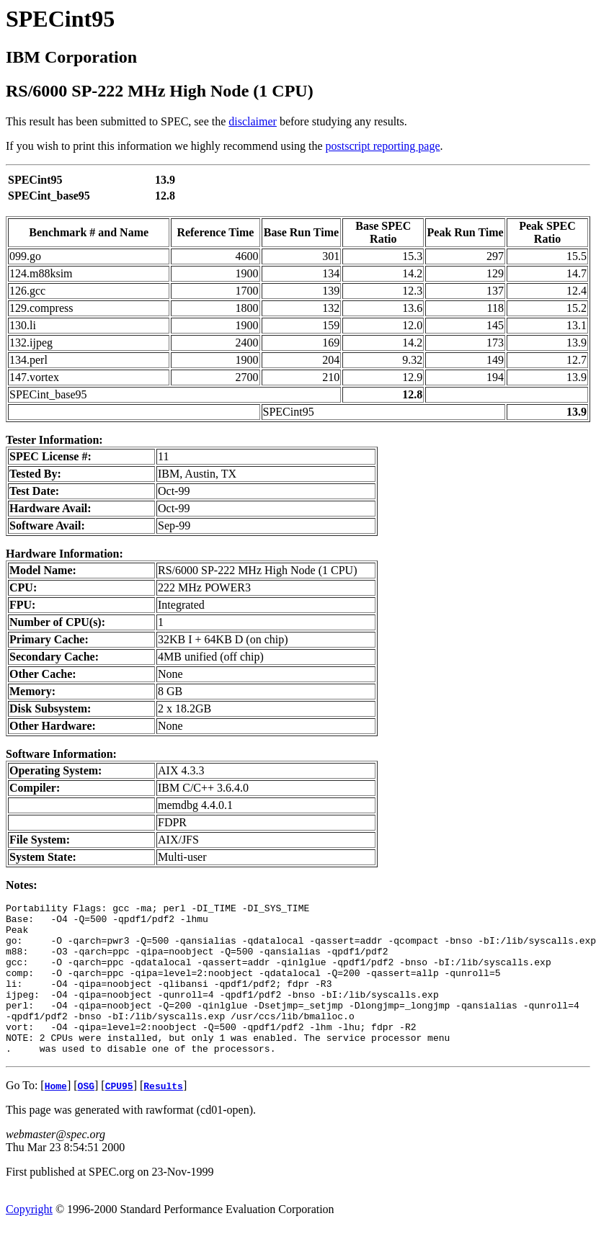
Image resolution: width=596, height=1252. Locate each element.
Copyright (29, 1239)
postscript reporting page (383, 146)
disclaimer (252, 121)
